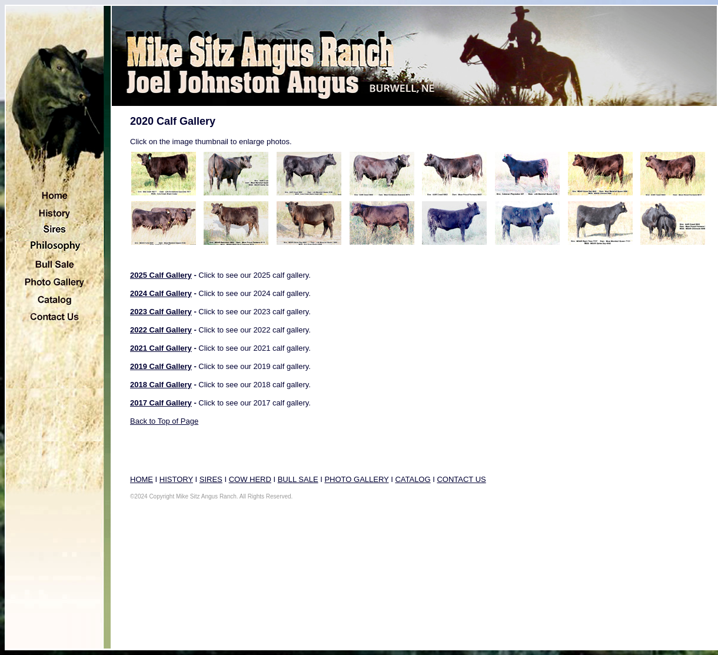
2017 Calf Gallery (161, 402)
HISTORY (176, 479)
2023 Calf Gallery (161, 311)
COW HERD (250, 479)
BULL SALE (298, 479)
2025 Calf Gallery (161, 275)
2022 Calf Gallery (161, 329)
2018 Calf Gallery (161, 384)
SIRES (211, 479)
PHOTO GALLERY (356, 479)
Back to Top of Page (164, 421)
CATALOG (412, 479)
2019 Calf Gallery (161, 366)
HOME (141, 479)
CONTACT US (461, 479)
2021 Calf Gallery (161, 348)
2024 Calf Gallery (161, 293)
